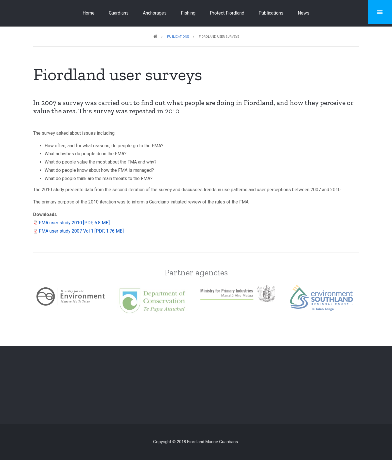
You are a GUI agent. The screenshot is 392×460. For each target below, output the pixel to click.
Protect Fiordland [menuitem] (227, 13)
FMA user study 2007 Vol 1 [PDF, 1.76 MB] (81, 231)
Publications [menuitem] (271, 13)
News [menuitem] (303, 13)
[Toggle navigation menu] (380, 12)
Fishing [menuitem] (188, 13)
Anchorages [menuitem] (155, 13)
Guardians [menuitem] (119, 13)
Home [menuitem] (89, 13)
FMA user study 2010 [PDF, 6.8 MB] (74, 222)
